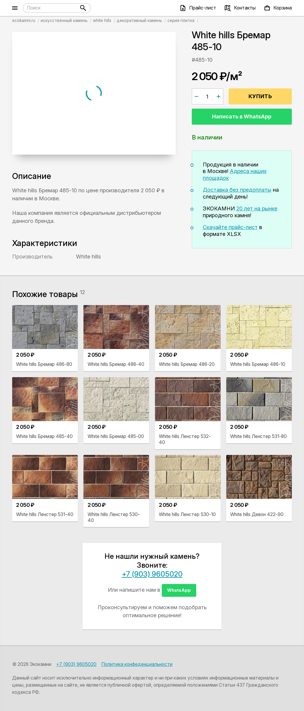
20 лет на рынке (256, 208)
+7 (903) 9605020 (152, 574)
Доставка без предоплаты (237, 190)
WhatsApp (179, 590)
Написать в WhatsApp (241, 116)
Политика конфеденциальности (136, 664)
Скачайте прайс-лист (230, 227)
